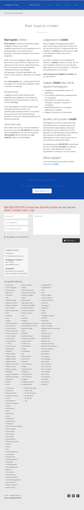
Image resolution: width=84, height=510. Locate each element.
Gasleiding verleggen (27, 295)
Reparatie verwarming (47, 343)
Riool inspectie (45, 356)
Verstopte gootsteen (11, 459)
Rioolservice (44, 379)
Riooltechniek (10, 388)
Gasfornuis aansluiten (27, 290)
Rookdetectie (9, 390)
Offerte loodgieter (46, 295)
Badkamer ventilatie (11, 305)
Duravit (8, 384)
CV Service (9, 343)
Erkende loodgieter (26, 285)
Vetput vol (9, 469)
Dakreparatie (9, 379)
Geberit (23, 298)
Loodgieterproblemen (27, 382)
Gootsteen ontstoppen (27, 310)
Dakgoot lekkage (10, 354)
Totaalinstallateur (10, 439)
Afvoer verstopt (10, 290)
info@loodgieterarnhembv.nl (15, 256)
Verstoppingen (10, 454)
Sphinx (8, 411)
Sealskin (8, 406)
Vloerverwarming (10, 474)
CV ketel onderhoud (11, 333)
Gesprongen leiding (27, 303)
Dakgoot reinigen (10, 356)
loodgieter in (51, 164)
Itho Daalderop (25, 351)
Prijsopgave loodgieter (47, 315)
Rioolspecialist (45, 382)
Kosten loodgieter (26, 364)
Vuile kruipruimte (11, 482)
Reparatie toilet (45, 341)
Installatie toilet (25, 343)
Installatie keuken (26, 341)
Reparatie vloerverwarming (49, 346)
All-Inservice (9, 295)
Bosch (7, 318)
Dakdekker (9, 351)
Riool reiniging (45, 371)
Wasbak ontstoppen (11, 485)
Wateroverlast (28, 390)
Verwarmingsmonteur (12, 467)
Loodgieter (24, 379)
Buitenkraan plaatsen (12, 323)
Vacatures (8, 444)
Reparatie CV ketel (46, 333)
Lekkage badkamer (26, 369)
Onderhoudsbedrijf (46, 298)
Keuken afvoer (25, 359)
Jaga (22, 354)
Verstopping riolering (12, 451)
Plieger (43, 310)
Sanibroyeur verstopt (12, 395)
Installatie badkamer (27, 336)
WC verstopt (28, 398)
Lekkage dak (24, 371)
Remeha (43, 331)
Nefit (42, 292)
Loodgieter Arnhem (11, 5)
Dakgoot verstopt (11, 366)
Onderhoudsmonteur (47, 300)
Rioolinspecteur (45, 377)
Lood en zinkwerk (26, 377)
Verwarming (9, 462)
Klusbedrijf (24, 361)
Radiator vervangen (46, 326)
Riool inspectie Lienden (16, 13)
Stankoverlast (9, 413)
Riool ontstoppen (46, 369)
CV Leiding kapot (10, 341)
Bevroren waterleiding (12, 310)
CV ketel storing (10, 338)
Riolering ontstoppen (47, 349)
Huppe (23, 331)
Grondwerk (24, 318)
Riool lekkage (45, 361)
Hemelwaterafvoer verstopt (29, 326)
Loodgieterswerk (46, 287)
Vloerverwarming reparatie (13, 480)
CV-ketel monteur (11, 346)
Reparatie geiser (45, 336)
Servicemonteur (10, 408)
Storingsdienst (10, 418)
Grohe (23, 315)
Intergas (23, 349)
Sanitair (8, 398)
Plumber (43, 313)
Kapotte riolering (26, 356)
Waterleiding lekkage (30, 388)
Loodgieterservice (46, 285)
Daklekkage (9, 371)
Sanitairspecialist (10, 400)
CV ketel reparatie (11, 336)
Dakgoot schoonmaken (12, 364)
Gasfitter (23, 287)
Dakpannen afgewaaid (12, 374)
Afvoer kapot (9, 285)
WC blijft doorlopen (30, 393)
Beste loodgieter (10, 308)
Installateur (24, 333)
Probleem (44, 318)
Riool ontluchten (46, 366)
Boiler (7, 313)
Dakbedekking (10, 349)
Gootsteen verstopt (26, 313)
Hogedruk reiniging (26, 328)
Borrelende (9, 315)
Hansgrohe (24, 320)
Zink (26, 400)
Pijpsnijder (44, 308)
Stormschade (9, 423)
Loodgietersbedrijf (26, 384)
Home (6, 13)
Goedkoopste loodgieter (28, 305)
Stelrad (8, 416)
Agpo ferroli (9, 292)
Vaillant (8, 446)
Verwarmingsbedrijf (11, 464)
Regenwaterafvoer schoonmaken (50, 328)
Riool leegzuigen (46, 359)
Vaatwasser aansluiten (12, 441)
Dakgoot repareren (11, 361)
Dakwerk (8, 382)
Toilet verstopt (10, 436)
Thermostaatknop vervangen (14, 426)
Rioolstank (44, 384)
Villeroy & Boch (10, 472)
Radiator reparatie (46, 323)
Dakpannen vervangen (12, 377)
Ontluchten (44, 303)
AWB (7, 298)
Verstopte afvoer (10, 457)
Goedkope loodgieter (27, 308)
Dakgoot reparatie (11, 359)
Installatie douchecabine (28, 338)
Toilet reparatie (10, 434)
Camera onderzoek (11, 328)
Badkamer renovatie (11, 303)
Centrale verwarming (11, 331)
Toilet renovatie (10, 431)
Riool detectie (45, 354)
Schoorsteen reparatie (12, 403)
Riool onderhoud (46, 364)
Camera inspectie (10, 326)
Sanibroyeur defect (11, 393)
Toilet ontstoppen (11, 429)
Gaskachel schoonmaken (28, 292)
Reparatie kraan (45, 338)
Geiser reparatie (25, 300)
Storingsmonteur (10, 421)
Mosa (43, 290)
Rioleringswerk (45, 351)
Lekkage (23, 366)
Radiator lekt (45, 320)
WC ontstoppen (29, 395)
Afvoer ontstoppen (11, 287)
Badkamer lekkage (11, 300)
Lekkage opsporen (26, 374)
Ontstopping (45, 305)
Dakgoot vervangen (11, 369)
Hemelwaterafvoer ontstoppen (30, 323)
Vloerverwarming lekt (12, 477)
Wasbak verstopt (10, 487)
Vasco (7, 449)
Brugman (8, 320)
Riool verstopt (45, 374)
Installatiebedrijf (26, 346)
